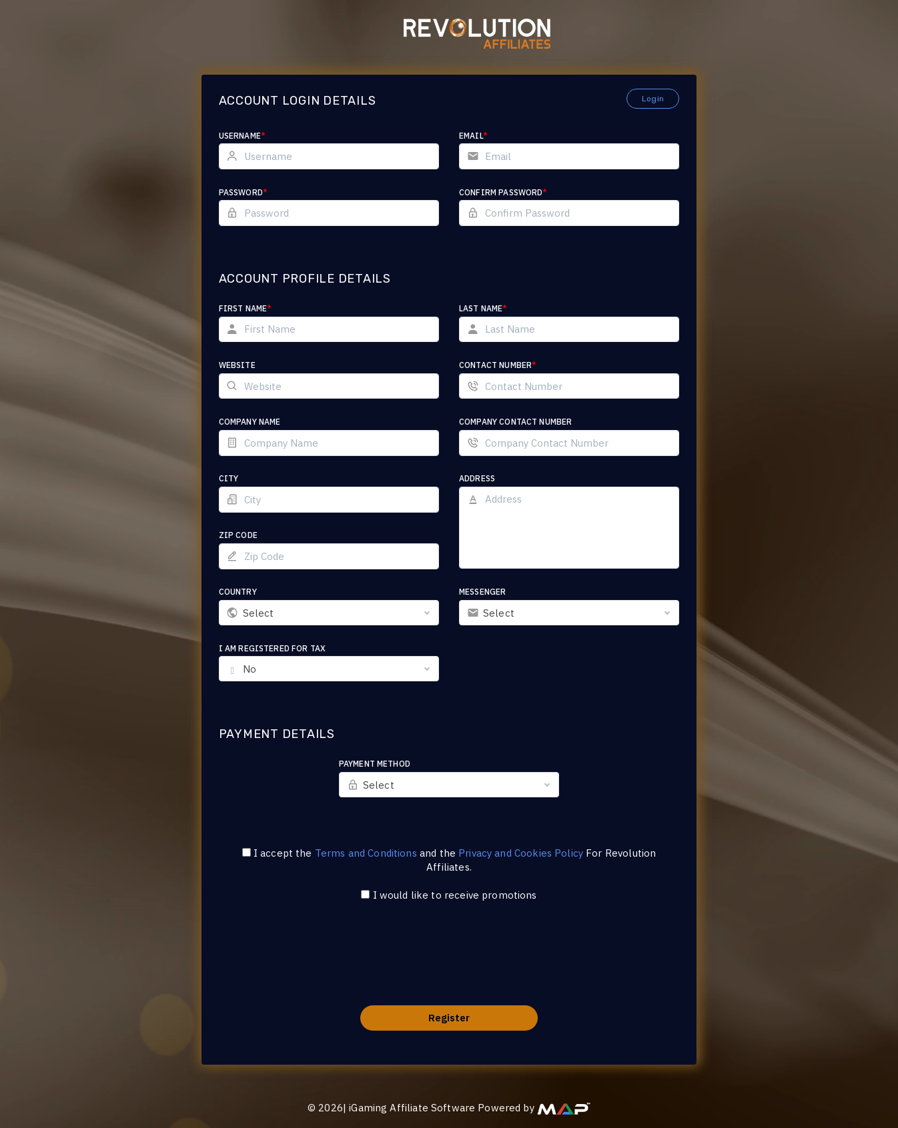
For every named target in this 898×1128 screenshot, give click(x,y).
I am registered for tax (272, 648)
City (229, 478)
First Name (245, 308)
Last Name (483, 308)
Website (237, 365)
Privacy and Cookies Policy (520, 853)
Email (473, 136)
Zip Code (238, 535)
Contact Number (497, 365)
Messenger (482, 592)
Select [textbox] (258, 613)
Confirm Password (503, 192)
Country (238, 592)
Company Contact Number (515, 422)
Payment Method (374, 764)
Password (243, 192)
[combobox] (329, 612)
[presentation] (449, 962)
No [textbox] (249, 669)
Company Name (250, 422)
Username (242, 136)
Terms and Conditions (366, 853)
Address (477, 478)
